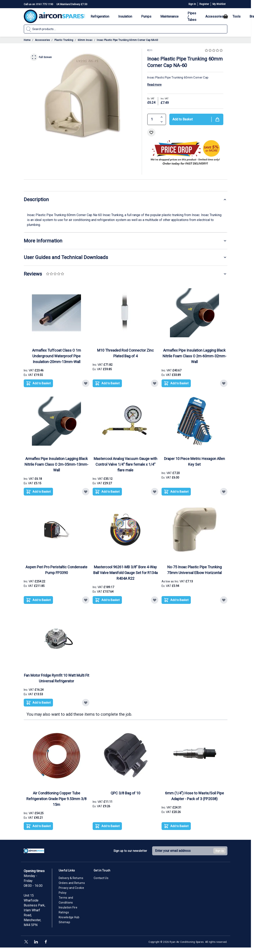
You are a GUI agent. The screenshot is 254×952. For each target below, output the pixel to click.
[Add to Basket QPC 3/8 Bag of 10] (107, 826)
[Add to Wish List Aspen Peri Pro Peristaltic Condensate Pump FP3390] (85, 600)
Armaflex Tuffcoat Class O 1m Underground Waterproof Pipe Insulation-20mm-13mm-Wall (56, 356)
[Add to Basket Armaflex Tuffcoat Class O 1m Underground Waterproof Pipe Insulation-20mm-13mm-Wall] (38, 383)
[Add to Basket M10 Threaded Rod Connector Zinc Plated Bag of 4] (107, 383)
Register (204, 4)
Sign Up (219, 850)
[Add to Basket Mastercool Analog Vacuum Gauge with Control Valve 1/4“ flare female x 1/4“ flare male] (107, 492)
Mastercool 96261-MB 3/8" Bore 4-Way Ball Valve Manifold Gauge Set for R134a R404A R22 (125, 573)
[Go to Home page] (54, 16)
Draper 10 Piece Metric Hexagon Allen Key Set (194, 461)
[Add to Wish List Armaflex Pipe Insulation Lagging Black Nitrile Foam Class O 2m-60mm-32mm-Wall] (223, 383)
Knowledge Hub (69, 917)
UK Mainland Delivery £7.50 (71, 4)
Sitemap (64, 922)
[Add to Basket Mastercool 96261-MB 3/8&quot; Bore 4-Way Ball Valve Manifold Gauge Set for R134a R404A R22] (107, 600)
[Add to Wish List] (151, 132)
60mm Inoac (85, 40)
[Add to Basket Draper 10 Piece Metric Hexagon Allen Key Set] (176, 492)
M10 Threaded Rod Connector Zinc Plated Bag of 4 (125, 353)
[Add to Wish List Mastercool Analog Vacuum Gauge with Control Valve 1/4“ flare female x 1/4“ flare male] (154, 491)
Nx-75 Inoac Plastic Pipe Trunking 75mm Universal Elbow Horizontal (194, 570)
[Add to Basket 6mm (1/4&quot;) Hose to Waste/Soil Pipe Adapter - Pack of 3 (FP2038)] (176, 826)
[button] (214, 50)
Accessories (42, 40)
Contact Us (101, 878)
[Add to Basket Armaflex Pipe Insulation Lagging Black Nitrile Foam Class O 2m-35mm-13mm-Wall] (38, 492)
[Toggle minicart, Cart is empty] (225, 16)
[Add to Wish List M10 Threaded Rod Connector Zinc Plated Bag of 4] (154, 383)
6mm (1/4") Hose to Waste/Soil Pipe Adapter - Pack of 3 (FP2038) (194, 796)
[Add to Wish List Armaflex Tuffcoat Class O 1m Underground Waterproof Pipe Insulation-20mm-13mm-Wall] (85, 383)
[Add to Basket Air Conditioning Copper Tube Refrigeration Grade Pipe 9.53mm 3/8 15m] (38, 826)
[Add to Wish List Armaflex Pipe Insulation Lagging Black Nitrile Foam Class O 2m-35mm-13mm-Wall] (85, 491)
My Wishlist (219, 4)
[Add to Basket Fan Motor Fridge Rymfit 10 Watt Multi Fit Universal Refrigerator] (38, 702)
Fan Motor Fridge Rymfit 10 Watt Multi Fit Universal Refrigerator (56, 678)
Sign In (192, 4)
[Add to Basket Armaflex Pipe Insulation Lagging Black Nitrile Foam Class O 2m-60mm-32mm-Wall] (176, 383)
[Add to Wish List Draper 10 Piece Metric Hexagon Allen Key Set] (223, 491)
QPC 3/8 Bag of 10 (125, 793)
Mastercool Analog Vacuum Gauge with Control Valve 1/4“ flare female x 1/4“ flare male (125, 464)
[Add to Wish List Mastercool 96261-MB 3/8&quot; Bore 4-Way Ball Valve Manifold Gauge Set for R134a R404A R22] (154, 600)
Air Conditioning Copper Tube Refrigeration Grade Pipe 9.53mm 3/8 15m (56, 799)
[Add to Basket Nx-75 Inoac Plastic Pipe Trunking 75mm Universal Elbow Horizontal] (176, 600)
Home (27, 40)
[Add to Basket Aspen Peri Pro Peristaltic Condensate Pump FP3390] (38, 600)
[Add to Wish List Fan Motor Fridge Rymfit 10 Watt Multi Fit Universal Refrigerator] (85, 702)
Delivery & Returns (71, 878)
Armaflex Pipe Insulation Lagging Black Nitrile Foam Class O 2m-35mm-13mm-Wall (56, 464)
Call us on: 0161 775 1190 (38, 4)
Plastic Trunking (63, 40)
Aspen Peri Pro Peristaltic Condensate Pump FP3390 (56, 570)
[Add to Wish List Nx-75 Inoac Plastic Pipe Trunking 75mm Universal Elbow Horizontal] (223, 600)
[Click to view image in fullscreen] (83, 95)
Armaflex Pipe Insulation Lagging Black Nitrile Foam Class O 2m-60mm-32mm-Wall (194, 356)
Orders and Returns (72, 883)
